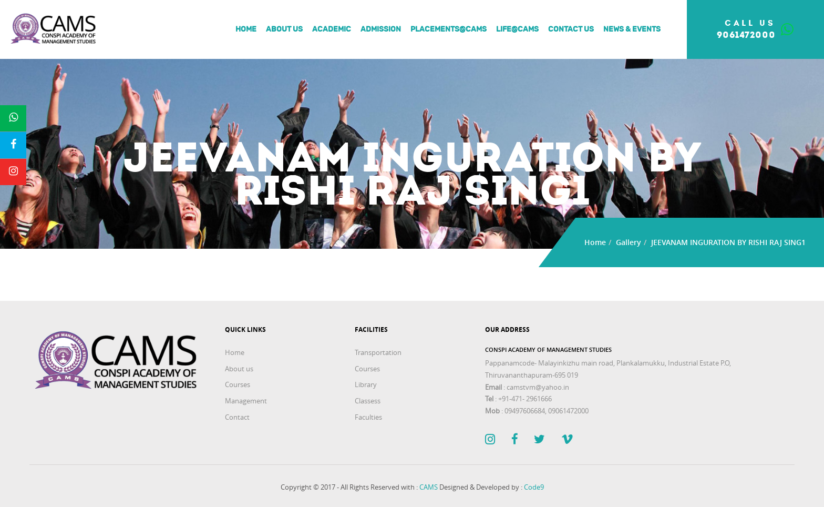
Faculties (368, 417)
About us (284, 29)
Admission (380, 29)
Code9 (534, 487)
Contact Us (571, 29)
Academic (331, 29)
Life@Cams (517, 29)
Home (245, 29)
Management (246, 400)
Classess (367, 400)
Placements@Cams (448, 29)
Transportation (378, 352)
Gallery (628, 242)
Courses (237, 384)
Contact (237, 417)
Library (366, 384)
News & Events (632, 29)
